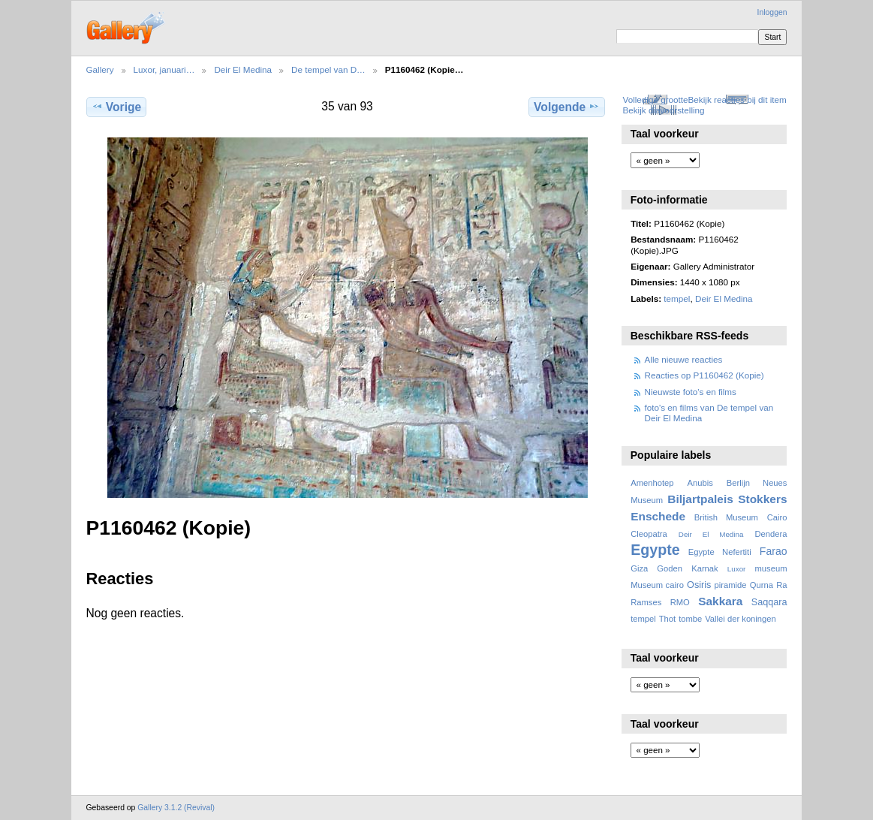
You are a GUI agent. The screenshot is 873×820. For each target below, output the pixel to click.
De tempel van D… (328, 69)
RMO (680, 602)
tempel (677, 298)
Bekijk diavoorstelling (663, 110)
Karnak (704, 568)
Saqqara (769, 602)
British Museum (726, 517)
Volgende (567, 106)
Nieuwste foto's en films (690, 391)
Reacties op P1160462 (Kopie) (704, 375)
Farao (773, 551)
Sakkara (720, 601)
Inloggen (772, 12)
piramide (731, 584)
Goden (669, 568)
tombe (690, 618)
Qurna (761, 584)
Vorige (116, 106)
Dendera (770, 533)
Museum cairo (657, 584)
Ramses (646, 602)
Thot (667, 618)
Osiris (699, 585)
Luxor (736, 569)
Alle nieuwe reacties (684, 359)
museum (770, 568)
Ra (781, 584)
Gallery (100, 69)
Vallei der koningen (740, 618)
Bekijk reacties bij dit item (737, 99)
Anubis (699, 482)
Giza (639, 568)
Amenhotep (652, 482)
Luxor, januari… (164, 69)
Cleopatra (649, 533)
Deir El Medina (243, 69)
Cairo (777, 517)
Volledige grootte (655, 99)
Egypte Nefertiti (719, 551)
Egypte (655, 549)
